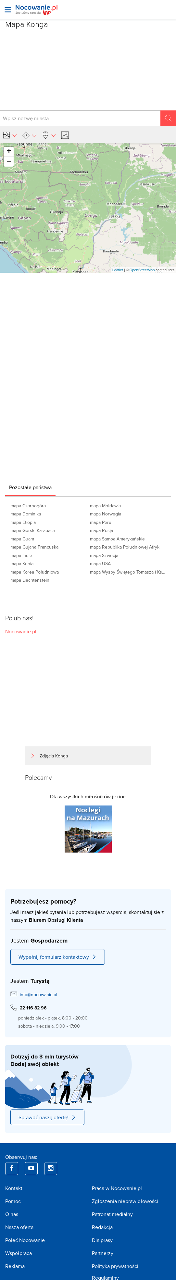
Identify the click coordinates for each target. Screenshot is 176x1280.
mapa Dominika (25, 514)
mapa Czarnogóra (28, 505)
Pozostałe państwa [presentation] (30, 487)
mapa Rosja (101, 530)
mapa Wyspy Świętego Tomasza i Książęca (128, 572)
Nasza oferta (19, 1227)
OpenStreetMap (142, 270)
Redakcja (102, 1227)
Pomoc (13, 1201)
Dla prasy (102, 1240)
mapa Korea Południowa (34, 572)
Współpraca (18, 1253)
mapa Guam (22, 539)
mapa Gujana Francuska (34, 547)
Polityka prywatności (115, 1266)
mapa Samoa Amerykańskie (117, 539)
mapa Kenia (21, 563)
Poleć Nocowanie (25, 1240)
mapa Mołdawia (105, 505)
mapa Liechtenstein (29, 580)
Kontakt (13, 1188)
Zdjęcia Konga (54, 756)
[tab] (30, 487)
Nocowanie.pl (20, 631)
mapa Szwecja (104, 555)
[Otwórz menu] (8, 10)
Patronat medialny (112, 1214)
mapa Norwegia (105, 514)
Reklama (15, 1266)
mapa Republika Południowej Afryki (125, 547)
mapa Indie (21, 555)
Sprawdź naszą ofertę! (47, 1117)
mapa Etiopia (23, 522)
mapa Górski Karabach (32, 530)
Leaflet (117, 270)
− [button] (8, 162)
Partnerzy (102, 1253)
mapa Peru (100, 522)
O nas (11, 1214)
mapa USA (100, 563)
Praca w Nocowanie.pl (117, 1188)
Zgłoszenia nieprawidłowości (125, 1201)
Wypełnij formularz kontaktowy (58, 956)
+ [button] (9, 152)
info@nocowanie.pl (38, 994)
